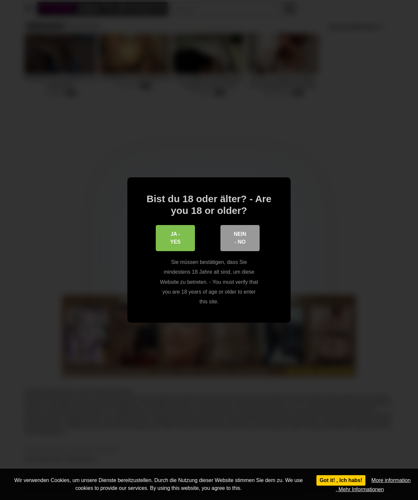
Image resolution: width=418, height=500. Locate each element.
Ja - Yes (175, 238)
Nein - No (240, 238)
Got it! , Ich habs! (341, 480)
